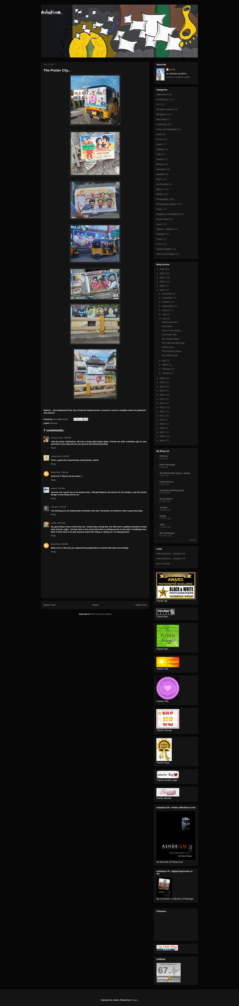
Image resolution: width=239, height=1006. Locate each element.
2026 (162, 269)
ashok (172, 69)
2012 (162, 411)
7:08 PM (67, 438)
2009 (162, 424)
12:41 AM (61, 523)
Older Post (141, 605)
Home (96, 605)
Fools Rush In (167, 482)
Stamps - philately (164, 229)
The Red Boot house (171, 351)
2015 (162, 399)
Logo (158, 154)
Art (157, 104)
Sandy (163, 516)
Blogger (134, 1000)
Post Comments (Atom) (101, 614)
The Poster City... (170, 334)
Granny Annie (57, 438)
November (167, 298)
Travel (159, 239)
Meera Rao (55, 472)
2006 (162, 436)
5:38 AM (64, 472)
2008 (162, 428)
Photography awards (166, 204)
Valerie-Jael (56, 456)
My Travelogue (167, 533)
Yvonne (163, 507)
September (167, 306)
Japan (159, 144)
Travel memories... (170, 322)
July (164, 314)
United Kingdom (164, 249)
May (164, 360)
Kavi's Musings (167, 464)
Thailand (160, 234)
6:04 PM (64, 544)
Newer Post (49, 605)
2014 (162, 403)
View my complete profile (178, 77)
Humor (159, 139)
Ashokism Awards (164, 109)
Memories (161, 169)
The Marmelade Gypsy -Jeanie (175, 473)
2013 (162, 407)
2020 (162, 378)
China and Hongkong (166, 129)
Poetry (159, 209)
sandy (53, 523)
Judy (162, 524)
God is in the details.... (172, 330)
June (164, 318)
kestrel (54, 488)
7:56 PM (62, 507)
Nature (159, 189)
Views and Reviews (165, 254)
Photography (162, 199)
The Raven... (168, 326)
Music (159, 179)
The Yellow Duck (170, 355)
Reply (53, 448)
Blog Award (161, 119)
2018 (162, 386)
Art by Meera (166, 499)
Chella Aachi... (168, 347)
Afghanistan (162, 94)
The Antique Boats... (171, 339)
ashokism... (52, 12)
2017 (162, 390)
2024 (162, 277)
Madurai (53, 423)
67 (163, 970)
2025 (162, 273)
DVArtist (54, 507)
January (166, 373)
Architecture (162, 99)
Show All (192, 540)
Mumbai (160, 174)
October (166, 302)
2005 (162, 440)
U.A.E (159, 244)
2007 (162, 432)
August (165, 310)
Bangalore (161, 114)
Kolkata (160, 149)
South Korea (162, 219)
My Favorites (162, 184)
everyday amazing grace (172, 490)
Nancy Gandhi (163, 563)
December (167, 293)
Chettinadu (161, 124)
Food (158, 134)
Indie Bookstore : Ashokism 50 (170, 553)
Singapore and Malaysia (167, 214)
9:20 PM (65, 456)
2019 (162, 382)
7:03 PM (61, 488)
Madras (160, 159)
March (165, 364)
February (166, 369)
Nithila (159, 194)
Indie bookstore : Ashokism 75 (170, 558)
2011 (162, 415)
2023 (162, 281)
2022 (162, 286)
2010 (162, 420)
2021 (162, 290)
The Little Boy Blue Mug (173, 343)
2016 (162, 395)
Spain (159, 224)
